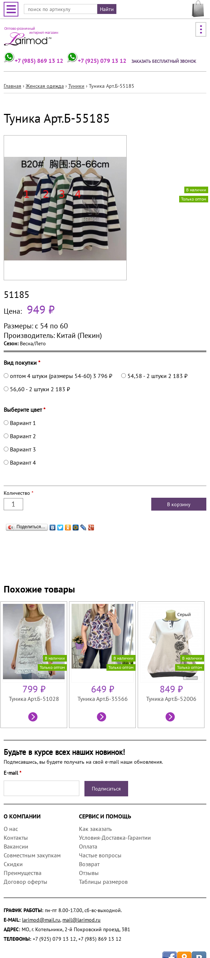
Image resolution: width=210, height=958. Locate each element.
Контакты (16, 837)
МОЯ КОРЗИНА (198, 9)
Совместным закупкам (32, 855)
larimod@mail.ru (41, 919)
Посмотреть (33, 717)
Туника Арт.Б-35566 (102, 698)
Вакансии (16, 846)
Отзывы (89, 872)
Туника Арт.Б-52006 (171, 698)
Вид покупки (22, 362)
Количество (18, 493)
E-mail (12, 773)
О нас (11, 828)
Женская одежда (45, 86)
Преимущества (22, 872)
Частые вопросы (100, 855)
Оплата (88, 846)
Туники (76, 86)
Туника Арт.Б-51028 (34, 698)
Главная (12, 86)
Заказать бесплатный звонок (163, 61)
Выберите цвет (25, 409)
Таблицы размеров (103, 881)
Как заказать (95, 828)
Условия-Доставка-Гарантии (115, 837)
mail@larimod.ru (81, 919)
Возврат (89, 864)
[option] (34, 664)
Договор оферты (25, 881)
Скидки (13, 864)
